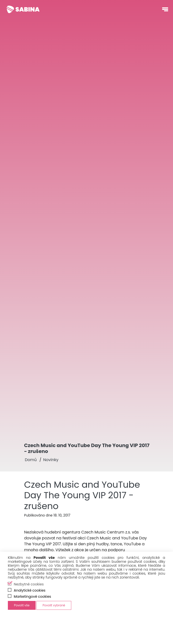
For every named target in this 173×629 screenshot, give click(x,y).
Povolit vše (21, 605)
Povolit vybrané (54, 605)
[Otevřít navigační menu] (165, 9)
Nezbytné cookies (29, 584)
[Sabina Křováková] (23, 9)
